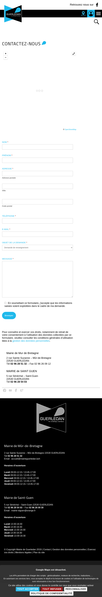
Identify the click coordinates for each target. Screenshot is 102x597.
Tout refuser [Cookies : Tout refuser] (51, 589)
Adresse (7, 168)
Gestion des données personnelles (69, 549)
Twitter (21, 390)
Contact (47, 549)
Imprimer (4, 390)
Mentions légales (23, 552)
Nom (5, 142)
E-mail (6, 229)
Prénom (7, 155)
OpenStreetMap (70, 129)
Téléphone (9, 216)
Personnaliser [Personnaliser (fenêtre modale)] (76, 589)
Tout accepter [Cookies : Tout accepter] (27, 589)
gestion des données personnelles (31, 341)
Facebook (16, 390)
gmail (10, 390)
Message (7, 259)
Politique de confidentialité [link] (51, 593)
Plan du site (39, 552)
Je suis (91, 13)
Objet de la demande (14, 242)
